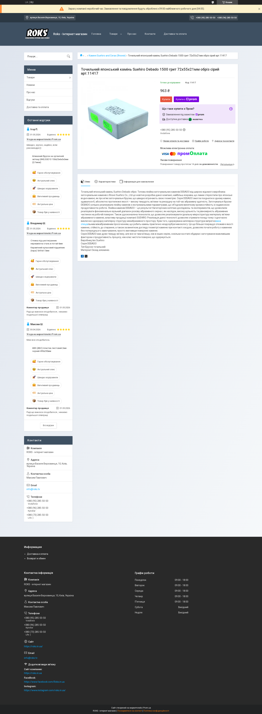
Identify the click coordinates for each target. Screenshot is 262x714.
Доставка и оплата (37, 554)
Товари (113, 34)
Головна (96, 34)
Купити (166, 99)
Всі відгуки (48, 425)
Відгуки (31, 99)
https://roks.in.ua (33, 673)
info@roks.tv (33, 489)
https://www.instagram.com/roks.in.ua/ (45, 690)
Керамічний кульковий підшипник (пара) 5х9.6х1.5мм (48, 249)
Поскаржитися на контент (129, 711)
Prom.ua (147, 708)
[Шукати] (68, 56)
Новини (31, 85)
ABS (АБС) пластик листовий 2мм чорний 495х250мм (49, 349)
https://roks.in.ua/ (33, 646)
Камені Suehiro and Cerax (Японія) (107, 55)
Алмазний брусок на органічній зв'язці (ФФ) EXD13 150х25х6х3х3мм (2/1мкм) (50, 159)
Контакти (150, 34)
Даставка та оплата (175, 34)
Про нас (131, 34)
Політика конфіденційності (156, 711)
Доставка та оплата (38, 107)
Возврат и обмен (36, 558)
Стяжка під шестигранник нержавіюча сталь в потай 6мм (47, 242)
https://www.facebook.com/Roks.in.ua (44, 681)
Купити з (186, 99)
